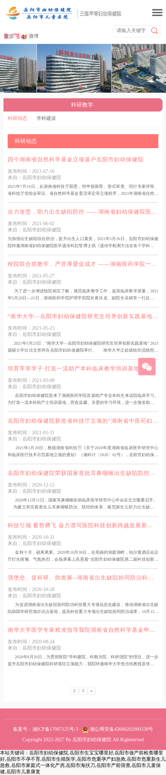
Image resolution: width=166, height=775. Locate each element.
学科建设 (46, 118)
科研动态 (17, 118)
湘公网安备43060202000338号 (121, 729)
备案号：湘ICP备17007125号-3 (45, 729)
